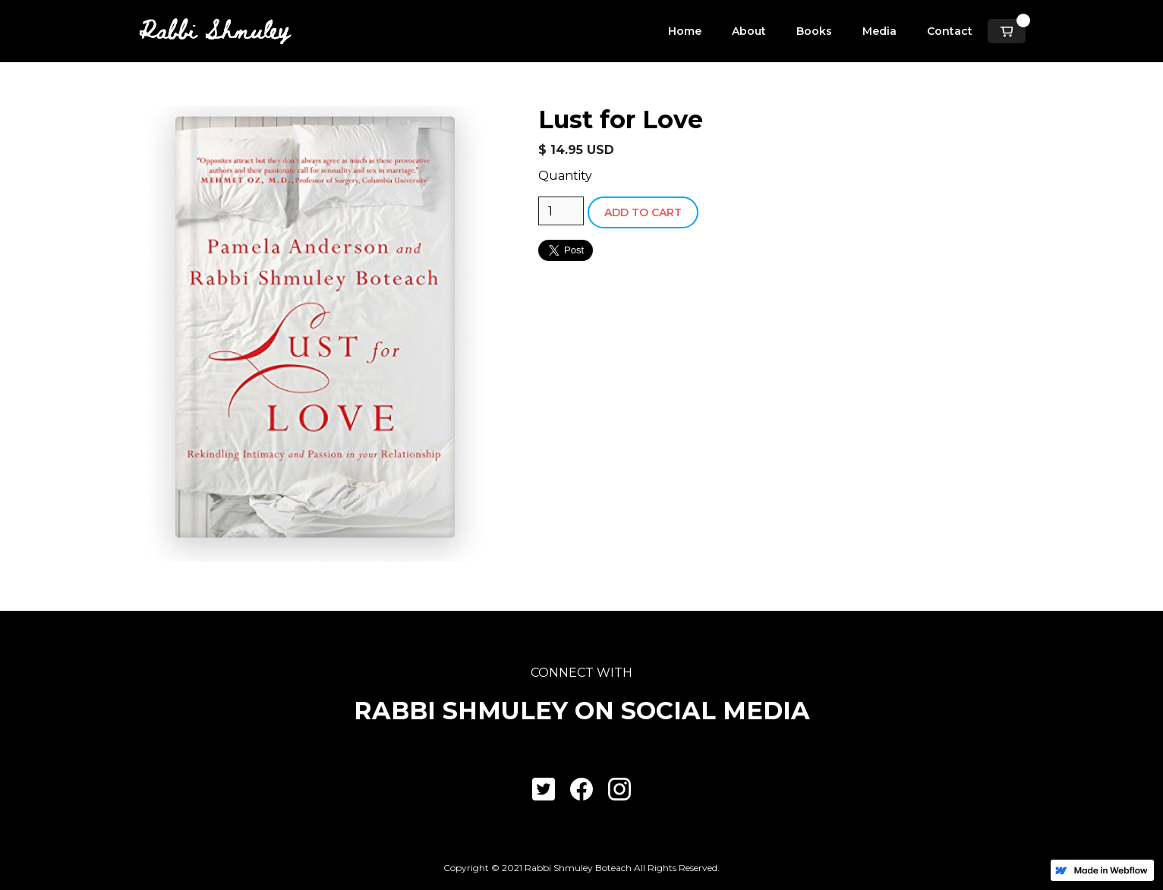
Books (814, 31)
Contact (949, 31)
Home (684, 31)
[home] (214, 31)
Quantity (565, 175)
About (749, 31)
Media (879, 31)
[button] (1007, 31)
